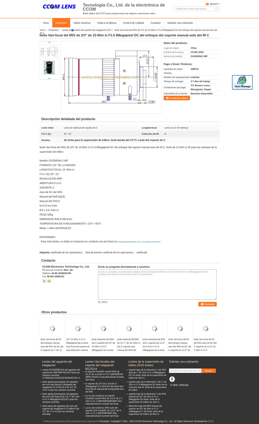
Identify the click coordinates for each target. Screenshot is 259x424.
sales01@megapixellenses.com (129, 242)
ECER (211, 421)
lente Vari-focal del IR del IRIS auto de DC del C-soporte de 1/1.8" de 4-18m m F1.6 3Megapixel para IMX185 (205, 348)
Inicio (46, 22)
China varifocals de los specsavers (82, 421)
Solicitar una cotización (180, 22)
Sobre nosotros (82, 22)
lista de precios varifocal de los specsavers (109, 252)
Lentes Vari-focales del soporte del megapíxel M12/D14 (99, 363)
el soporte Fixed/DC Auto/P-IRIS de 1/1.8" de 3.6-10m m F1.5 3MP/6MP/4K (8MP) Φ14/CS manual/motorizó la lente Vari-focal (104, 375)
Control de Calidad (133, 22)
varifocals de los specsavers (66, 252)
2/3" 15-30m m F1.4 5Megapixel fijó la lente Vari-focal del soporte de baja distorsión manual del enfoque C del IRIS (77, 346)
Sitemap (183, 384)
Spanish (213, 4)
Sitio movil (175, 389)
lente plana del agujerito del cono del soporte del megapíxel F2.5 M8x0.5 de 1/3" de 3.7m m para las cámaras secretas (60, 410)
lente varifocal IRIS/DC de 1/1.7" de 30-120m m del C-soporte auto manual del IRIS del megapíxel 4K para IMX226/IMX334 (128, 348)
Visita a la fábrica (106, 22)
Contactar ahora (179, 98)
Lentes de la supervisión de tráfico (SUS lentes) (145, 363)
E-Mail (174, 384)
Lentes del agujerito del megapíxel (57, 363)
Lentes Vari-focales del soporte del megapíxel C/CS (86, 30)
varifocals (142, 252)
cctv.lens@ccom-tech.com (151, 242)
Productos (61, 22)
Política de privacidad (54, 421)
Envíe (209, 370)
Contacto (156, 22)
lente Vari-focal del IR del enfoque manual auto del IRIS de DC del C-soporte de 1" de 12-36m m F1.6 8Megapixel (52, 346)
